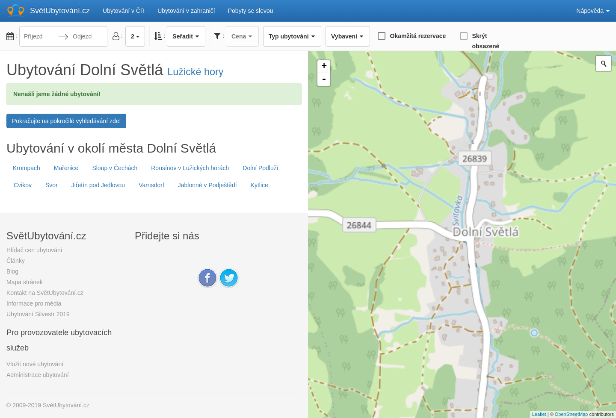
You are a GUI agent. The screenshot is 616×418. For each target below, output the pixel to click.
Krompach (26, 168)
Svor (51, 185)
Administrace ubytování (37, 374)
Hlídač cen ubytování (34, 250)
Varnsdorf (151, 185)
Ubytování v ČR (124, 10)
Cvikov (23, 185)
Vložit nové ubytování (34, 364)
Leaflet (539, 414)
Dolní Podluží (260, 168)
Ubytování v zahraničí (186, 10)
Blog (12, 271)
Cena (242, 36)
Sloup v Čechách (114, 168)
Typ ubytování (292, 36)
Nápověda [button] (593, 10)
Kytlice (259, 185)
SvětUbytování (60, 10)
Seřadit (186, 36)
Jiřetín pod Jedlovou (98, 185)
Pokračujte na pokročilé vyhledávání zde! (66, 121)
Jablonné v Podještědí (207, 185)
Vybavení (347, 36)
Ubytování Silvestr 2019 (38, 314)
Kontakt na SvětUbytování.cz (44, 292)
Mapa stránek (24, 282)
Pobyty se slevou (250, 10)
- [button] (324, 79)
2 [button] (135, 36)
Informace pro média (33, 303)
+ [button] (324, 66)
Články (15, 260)
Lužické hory (195, 71)
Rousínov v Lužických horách (190, 168)
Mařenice (66, 168)
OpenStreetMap (571, 414)
